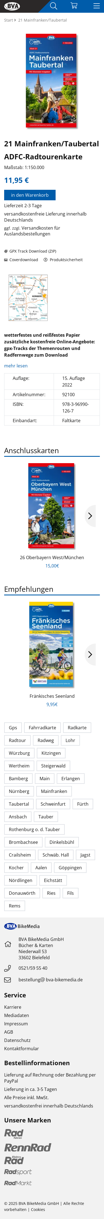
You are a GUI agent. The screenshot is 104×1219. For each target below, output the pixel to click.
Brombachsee (23, 842)
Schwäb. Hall (56, 855)
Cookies (38, 1209)
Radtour (17, 740)
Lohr (70, 740)
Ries (51, 893)
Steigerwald (53, 766)
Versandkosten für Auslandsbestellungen (32, 231)
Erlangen (70, 779)
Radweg (46, 740)
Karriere (12, 1007)
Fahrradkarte (42, 728)
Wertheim (19, 766)
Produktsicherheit (63, 259)
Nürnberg (19, 791)
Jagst (85, 855)
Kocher (16, 868)
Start (9, 20)
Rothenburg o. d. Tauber (34, 829)
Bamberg (18, 779)
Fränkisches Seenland (52, 696)
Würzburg (19, 753)
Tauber (45, 817)
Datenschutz (17, 1040)
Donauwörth (22, 893)
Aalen (41, 868)
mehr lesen (16, 366)
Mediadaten (16, 1015)
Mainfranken (54, 791)
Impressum (16, 1024)
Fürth (83, 804)
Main (45, 779)
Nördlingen (20, 880)
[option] (28, 298)
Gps (13, 728)
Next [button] (90, 516)
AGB (8, 1032)
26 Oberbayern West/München (52, 557)
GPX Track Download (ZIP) (30, 251)
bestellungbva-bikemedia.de (51, 980)
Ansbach (18, 817)
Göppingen (70, 868)
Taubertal (19, 804)
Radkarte (77, 728)
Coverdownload (21, 259)
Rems (14, 906)
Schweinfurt (53, 804)
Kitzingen (51, 753)
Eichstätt (53, 880)
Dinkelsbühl (62, 842)
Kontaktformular (21, 1049)
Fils (70, 893)
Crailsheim (20, 855)
